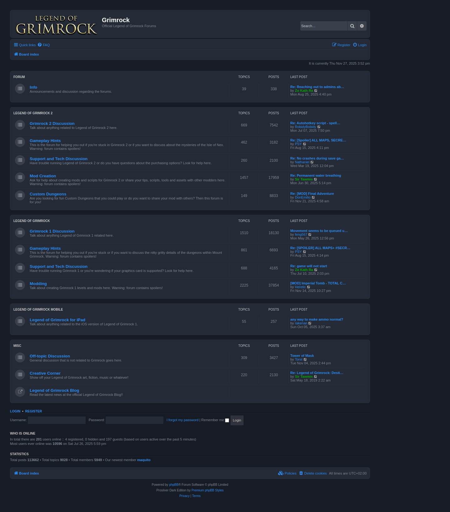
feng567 (301, 234)
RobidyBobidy (305, 127)
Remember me (215, 420)
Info (33, 87)
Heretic (300, 287)
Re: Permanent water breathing (315, 175)
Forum (19, 77)
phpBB (173, 484)
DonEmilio (303, 197)
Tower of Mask (302, 355)
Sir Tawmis (304, 179)
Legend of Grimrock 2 (32, 113)
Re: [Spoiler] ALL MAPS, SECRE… (318, 140)
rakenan (301, 323)
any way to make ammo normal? (316, 319)
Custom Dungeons (48, 194)
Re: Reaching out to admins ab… (317, 87)
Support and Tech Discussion (59, 158)
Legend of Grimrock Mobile (38, 309)
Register (33, 411)
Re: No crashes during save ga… (317, 158)
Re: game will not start (308, 266)
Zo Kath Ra (304, 90)
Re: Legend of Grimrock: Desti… (316, 373)
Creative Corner (45, 373)
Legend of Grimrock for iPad (57, 320)
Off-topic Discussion (50, 356)
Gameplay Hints (45, 140)
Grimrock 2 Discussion (52, 123)
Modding (38, 283)
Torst (298, 359)
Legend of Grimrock (31, 221)
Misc (17, 345)
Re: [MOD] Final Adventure (312, 193)
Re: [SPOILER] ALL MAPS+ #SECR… (320, 248)
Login (15, 411)
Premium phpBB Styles (208, 490)
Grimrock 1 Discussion (52, 231)
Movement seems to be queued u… (319, 231)
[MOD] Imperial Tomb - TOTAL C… (318, 283)
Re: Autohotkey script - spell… (315, 123)
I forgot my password (182, 420)
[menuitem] (43, 45)
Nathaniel (302, 162)
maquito (144, 460)
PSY (298, 144)
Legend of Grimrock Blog (54, 390)
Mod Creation (43, 176)
